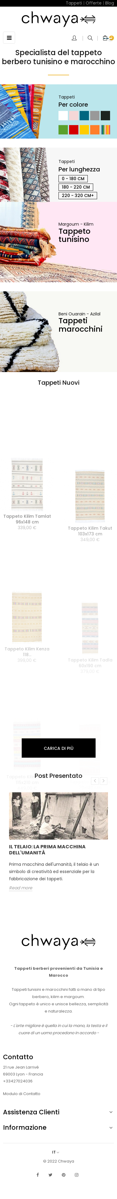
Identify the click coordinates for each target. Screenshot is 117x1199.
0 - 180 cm (73, 179)
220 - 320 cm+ (78, 196)
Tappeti (74, 3)
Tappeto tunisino (74, 235)
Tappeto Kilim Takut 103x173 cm (90, 566)
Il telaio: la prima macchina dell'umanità (47, 849)
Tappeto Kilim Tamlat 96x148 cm (27, 559)
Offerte (94, 3)
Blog (109, 3)
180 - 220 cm (76, 187)
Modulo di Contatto (21, 1094)
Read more (20, 888)
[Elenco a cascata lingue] (58, 1152)
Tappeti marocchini (80, 324)
